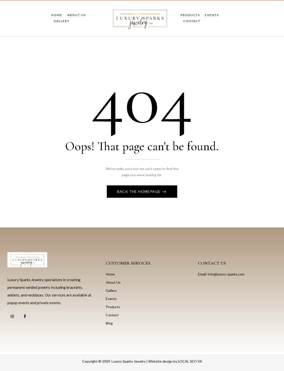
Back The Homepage (139, 191)
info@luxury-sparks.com (226, 274)
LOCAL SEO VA (190, 361)
